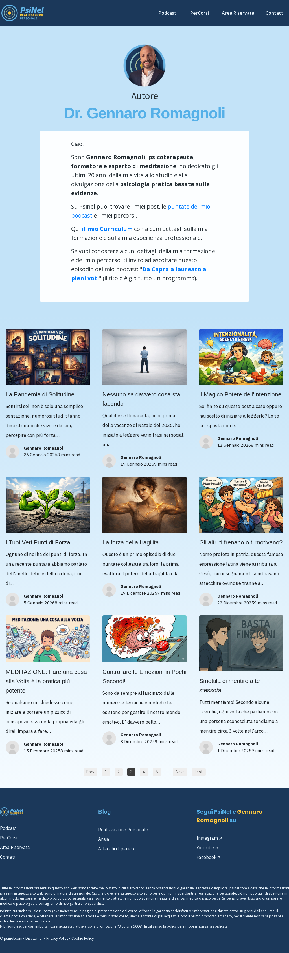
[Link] (168, 13)
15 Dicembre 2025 (42, 751)
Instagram (207, 838)
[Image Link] (22, 13)
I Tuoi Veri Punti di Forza (38, 542)
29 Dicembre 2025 (139, 593)
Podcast (8, 828)
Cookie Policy (82, 938)
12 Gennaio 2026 (234, 445)
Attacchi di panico (116, 849)
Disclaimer (34, 938)
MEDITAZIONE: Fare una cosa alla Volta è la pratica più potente (46, 681)
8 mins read (68, 454)
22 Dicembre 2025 (235, 602)
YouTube (205, 847)
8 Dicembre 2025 (138, 741)
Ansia (103, 839)
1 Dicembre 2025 (234, 750)
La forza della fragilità (130, 542)
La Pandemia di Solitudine (40, 394)
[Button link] (90, 772)
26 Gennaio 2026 (40, 454)
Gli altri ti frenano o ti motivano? (241, 542)
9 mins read (165, 464)
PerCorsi (8, 838)
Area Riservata (15, 847)
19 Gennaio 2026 (137, 464)
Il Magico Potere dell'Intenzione (240, 394)
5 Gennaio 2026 (39, 602)
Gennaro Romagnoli (44, 448)
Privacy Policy (57, 938)
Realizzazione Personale (123, 829)
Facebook (206, 857)
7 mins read (168, 593)
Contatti (8, 857)
